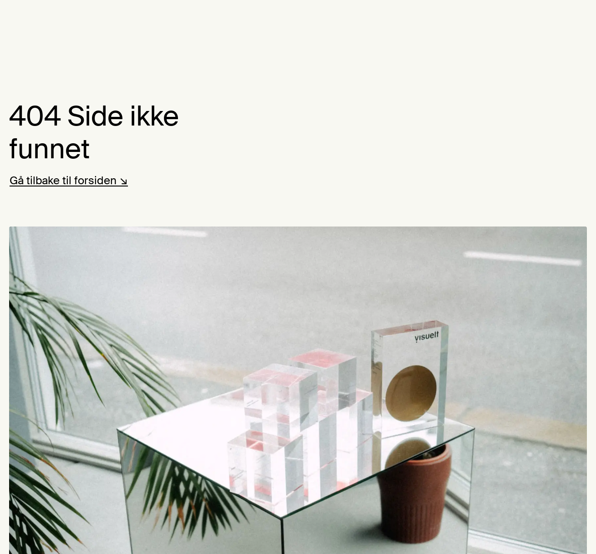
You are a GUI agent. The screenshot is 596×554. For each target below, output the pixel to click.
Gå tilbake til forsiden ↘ (69, 180)
